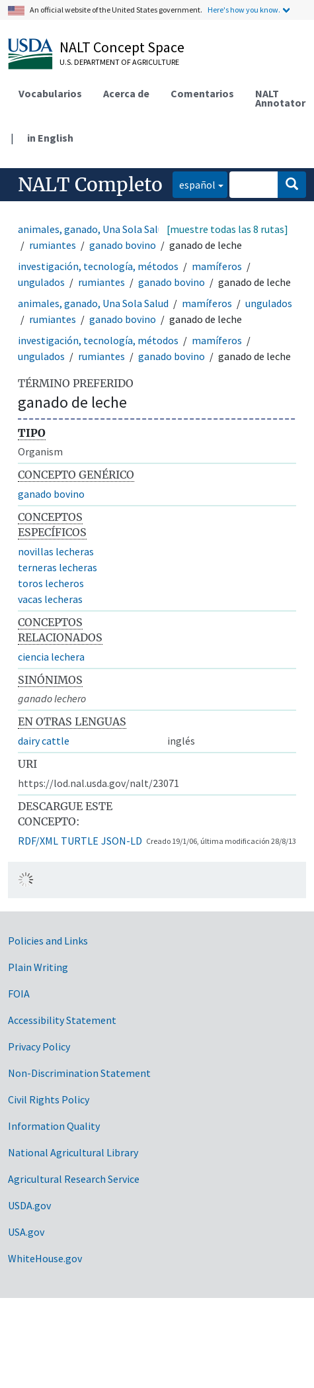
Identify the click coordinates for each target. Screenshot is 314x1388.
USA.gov (26, 1231)
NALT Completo (90, 185)
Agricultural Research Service (73, 1178)
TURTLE (79, 840)
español (194, 183)
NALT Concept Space (121, 47)
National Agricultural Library (73, 1152)
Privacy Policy (39, 1046)
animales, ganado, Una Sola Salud (93, 229)
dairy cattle (43, 740)
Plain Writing (38, 967)
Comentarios (202, 93)
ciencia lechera (51, 656)
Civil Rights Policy (48, 1099)
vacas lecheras (50, 599)
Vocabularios (50, 93)
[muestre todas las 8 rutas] (227, 229)
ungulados (41, 282)
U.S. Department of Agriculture (119, 62)
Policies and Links (48, 940)
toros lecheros (51, 583)
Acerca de (126, 93)
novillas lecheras (56, 551)
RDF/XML (38, 840)
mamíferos (217, 266)
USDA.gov (29, 1205)
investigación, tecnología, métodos (98, 266)
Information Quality (54, 1126)
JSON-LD (121, 840)
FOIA (19, 993)
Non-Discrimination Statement (79, 1073)
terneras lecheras (57, 567)
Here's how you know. (244, 10)
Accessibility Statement (62, 1020)
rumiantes (52, 245)
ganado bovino (122, 245)
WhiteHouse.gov (45, 1258)
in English (50, 137)
